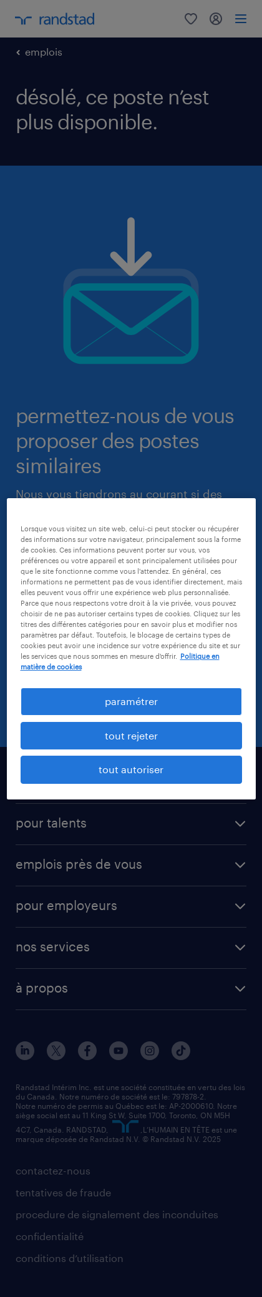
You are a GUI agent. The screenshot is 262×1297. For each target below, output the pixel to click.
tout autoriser (131, 769)
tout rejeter (131, 735)
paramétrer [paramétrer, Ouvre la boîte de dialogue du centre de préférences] (131, 701)
